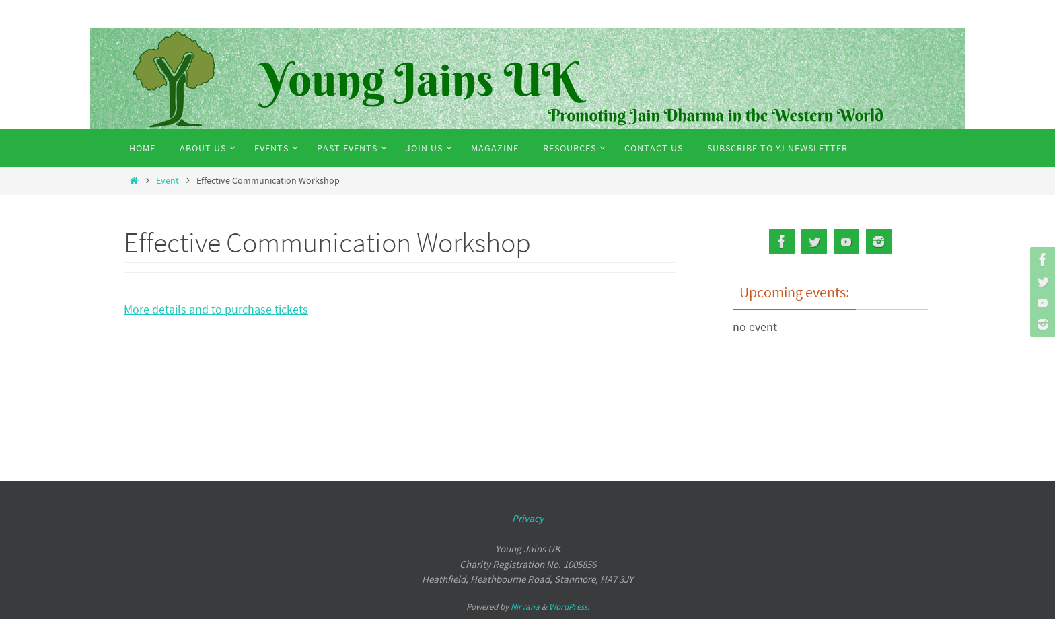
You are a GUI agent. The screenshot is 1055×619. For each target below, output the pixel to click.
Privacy (528, 518)
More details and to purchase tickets (216, 309)
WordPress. (569, 606)
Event (167, 180)
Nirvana (525, 606)
